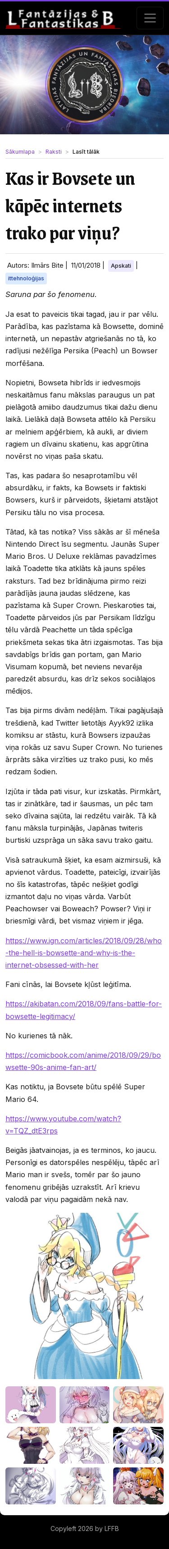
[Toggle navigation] (150, 18)
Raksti (54, 151)
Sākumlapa (20, 151)
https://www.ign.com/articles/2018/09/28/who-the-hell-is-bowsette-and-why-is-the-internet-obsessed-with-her (83, 952)
